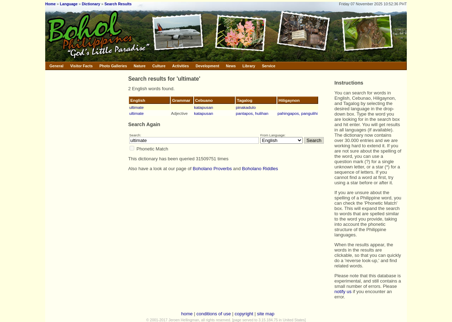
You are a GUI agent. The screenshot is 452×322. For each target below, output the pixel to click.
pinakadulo (246, 107)
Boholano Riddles (260, 168)
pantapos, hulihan (252, 113)
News (231, 66)
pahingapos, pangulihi (298, 113)
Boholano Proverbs (212, 168)
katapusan (203, 107)
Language (68, 4)
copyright (243, 313)
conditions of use (213, 313)
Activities (180, 66)
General (56, 66)
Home (50, 4)
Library (249, 66)
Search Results (118, 4)
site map (265, 313)
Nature (140, 66)
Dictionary (91, 4)
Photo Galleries (113, 66)
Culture (158, 66)
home (187, 313)
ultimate (136, 107)
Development (207, 66)
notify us (342, 291)
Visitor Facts (81, 66)
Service (268, 66)
